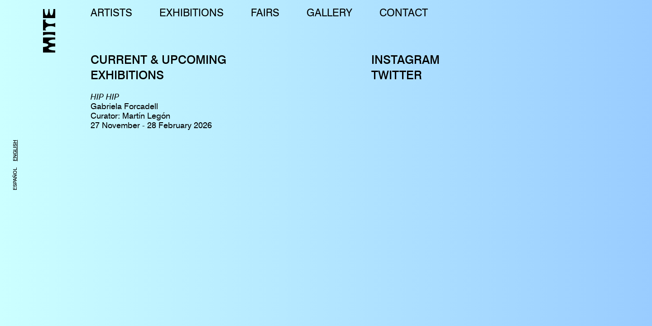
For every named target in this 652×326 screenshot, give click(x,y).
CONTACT (403, 12)
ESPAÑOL (15, 179)
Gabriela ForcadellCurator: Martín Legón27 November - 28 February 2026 (151, 111)
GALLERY (329, 12)
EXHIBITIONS (191, 12)
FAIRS (265, 12)
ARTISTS (111, 12)
